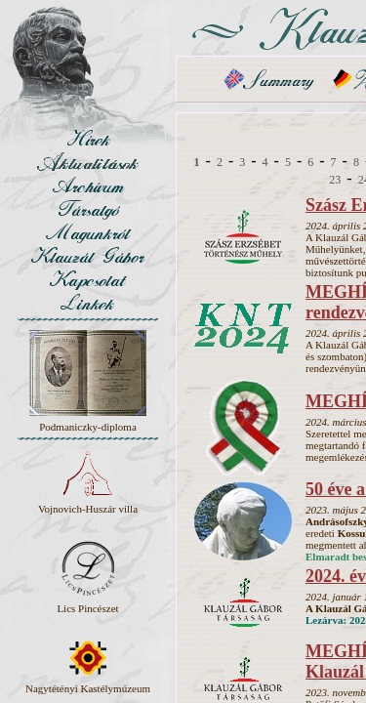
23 (335, 179)
